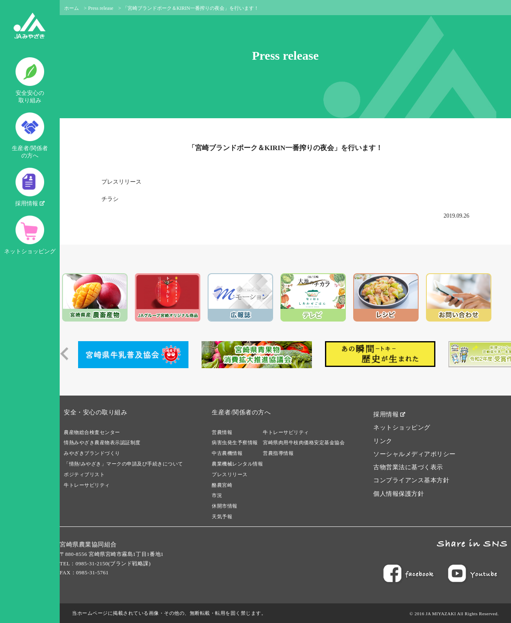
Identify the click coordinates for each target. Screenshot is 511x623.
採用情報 (30, 187)
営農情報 (222, 432)
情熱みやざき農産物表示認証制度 (102, 442)
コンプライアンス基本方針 (411, 480)
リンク (382, 441)
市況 (217, 495)
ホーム (71, 8)
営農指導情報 (278, 453)
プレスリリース (121, 182)
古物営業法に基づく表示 (408, 467)
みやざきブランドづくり (92, 453)
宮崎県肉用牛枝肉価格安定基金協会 (304, 442)
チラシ (110, 199)
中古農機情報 (227, 453)
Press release (101, 8)
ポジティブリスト (84, 474)
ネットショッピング (30, 235)
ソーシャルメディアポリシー (414, 454)
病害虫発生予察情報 (235, 442)
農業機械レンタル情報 (237, 464)
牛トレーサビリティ (87, 485)
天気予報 (222, 517)
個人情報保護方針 (398, 493)
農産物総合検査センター (92, 432)
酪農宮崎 (222, 485)
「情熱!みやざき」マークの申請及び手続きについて (123, 464)
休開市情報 (225, 506)
